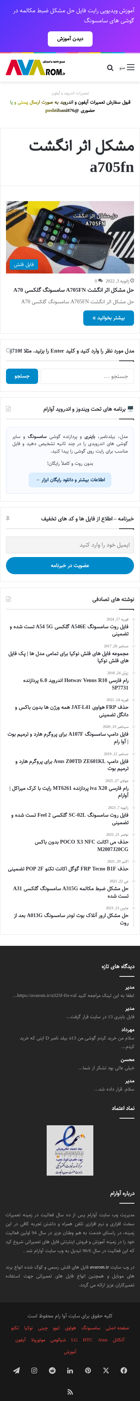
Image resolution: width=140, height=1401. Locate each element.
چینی (43, 1315)
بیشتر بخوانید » (109, 305)
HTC (88, 1326)
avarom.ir (99, 1254)
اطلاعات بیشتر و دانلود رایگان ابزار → (70, 466)
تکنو (15, 1315)
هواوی (70, 1315)
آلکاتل (119, 1326)
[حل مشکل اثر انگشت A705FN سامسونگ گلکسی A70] (70, 224)
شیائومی (58, 1326)
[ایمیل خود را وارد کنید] (70, 531)
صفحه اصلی (117, 1315)
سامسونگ (90, 1315)
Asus (103, 1326)
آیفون (20, 1326)
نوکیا (28, 1315)
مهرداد (127, 1017)
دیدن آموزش (70, 39)
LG (74, 1326)
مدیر (129, 974)
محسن (127, 1047)
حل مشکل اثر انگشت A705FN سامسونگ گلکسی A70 (73, 277)
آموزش (70, 1338)
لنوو (56, 1315)
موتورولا (38, 1326)
